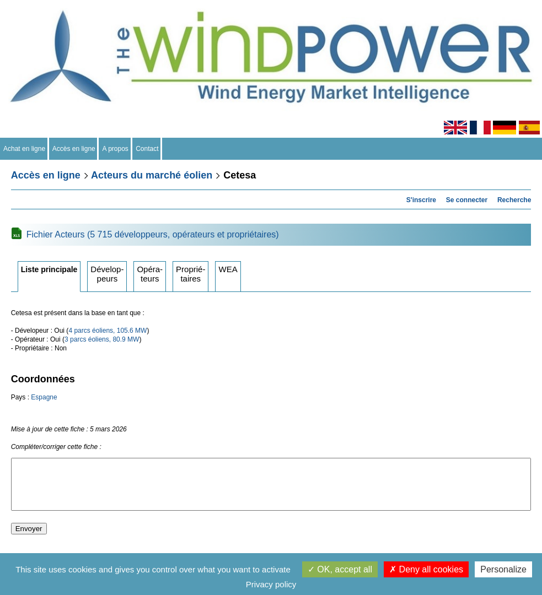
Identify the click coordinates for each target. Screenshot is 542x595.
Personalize (503, 569)
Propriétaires (190, 273)
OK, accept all (340, 569)
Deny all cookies (426, 569)
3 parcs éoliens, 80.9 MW (102, 339)
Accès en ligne (74, 149)
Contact (147, 149)
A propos (115, 149)
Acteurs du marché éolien (151, 175)
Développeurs (107, 273)
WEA (227, 269)
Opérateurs (150, 273)
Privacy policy (271, 584)
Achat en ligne (24, 149)
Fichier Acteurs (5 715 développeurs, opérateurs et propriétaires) (152, 234)
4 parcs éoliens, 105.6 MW (107, 330)
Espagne (44, 397)
